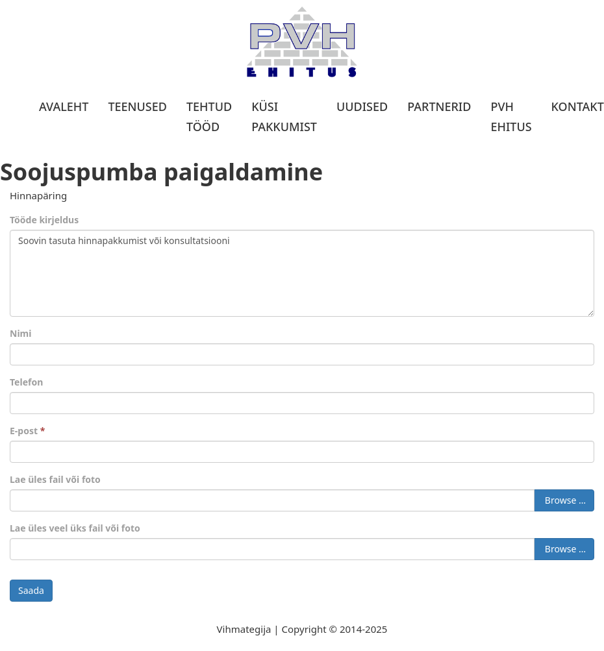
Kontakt (577, 106)
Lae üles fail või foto (55, 479)
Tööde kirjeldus (44, 220)
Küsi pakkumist (284, 116)
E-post (27, 430)
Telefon (26, 382)
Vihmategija (244, 628)
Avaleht (63, 106)
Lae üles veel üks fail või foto (75, 528)
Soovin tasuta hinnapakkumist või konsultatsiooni (302, 273)
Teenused (137, 106)
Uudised (362, 106)
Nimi (20, 333)
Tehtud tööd (209, 116)
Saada (31, 590)
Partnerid (439, 106)
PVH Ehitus (510, 116)
